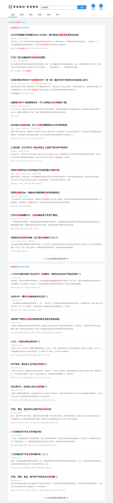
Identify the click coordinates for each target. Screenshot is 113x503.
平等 (14, 161)
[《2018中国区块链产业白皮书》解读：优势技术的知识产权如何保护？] (46, 274)
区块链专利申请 (18, 445)
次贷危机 (37, 333)
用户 (58, 15)
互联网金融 (16, 229)
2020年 (40, 48)
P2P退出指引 (51, 400)
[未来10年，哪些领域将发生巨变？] (29, 296)
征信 (20, 251)
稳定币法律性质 (41, 423)
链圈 (49, 468)
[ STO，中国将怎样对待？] (25, 342)
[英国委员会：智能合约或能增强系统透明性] (35, 192)
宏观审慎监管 (48, 333)
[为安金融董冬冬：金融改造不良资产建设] (34, 215)
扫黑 (24, 93)
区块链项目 (27, 468)
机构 (22, 15)
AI (41, 310)
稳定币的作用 (53, 423)
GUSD (29, 423)
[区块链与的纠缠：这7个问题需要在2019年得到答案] (39, 125)
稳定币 (15, 423)
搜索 (82, 7)
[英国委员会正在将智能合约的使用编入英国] (35, 170)
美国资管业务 (27, 333)
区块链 (15, 138)
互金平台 (15, 400)
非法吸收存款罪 (27, 378)
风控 (33, 400)
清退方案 (40, 400)
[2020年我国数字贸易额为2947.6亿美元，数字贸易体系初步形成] (45, 35)
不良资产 (35, 229)
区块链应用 (27, 287)
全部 (13, 15)
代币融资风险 (47, 490)
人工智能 (15, 116)
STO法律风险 (45, 355)
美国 (14, 251)
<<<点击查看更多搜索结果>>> (56, 259)
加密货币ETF (40, 138)
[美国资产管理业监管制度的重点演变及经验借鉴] (35, 319)
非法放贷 (31, 93)
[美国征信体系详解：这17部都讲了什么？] (34, 238)
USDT (22, 423)
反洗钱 (41, 445)
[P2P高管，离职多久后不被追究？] (29, 364)
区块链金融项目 (51, 445)
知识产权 (37, 287)
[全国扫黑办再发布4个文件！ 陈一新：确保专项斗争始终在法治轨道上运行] (49, 80)
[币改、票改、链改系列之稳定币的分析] (31, 409)
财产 (33, 161)
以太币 (39, 161)
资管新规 (15, 333)
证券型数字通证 (40, 468)
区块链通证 (23, 355)
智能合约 (15, 183)
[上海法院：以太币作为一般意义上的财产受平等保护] (39, 147)
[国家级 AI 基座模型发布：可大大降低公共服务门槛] (39, 102)
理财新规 (58, 333)
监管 (26, 251)
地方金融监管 (17, 71)
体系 (46, 48)
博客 (40, 15)
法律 (22, 138)
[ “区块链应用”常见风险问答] (26, 432)
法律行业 (34, 310)
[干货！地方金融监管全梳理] (28, 57)
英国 (30, 183)
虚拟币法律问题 (59, 490)
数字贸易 (19, 48)
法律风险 (38, 378)
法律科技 (25, 310)
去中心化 (29, 138)
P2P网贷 (15, 378)
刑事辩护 (15, 310)
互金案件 (47, 378)
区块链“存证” (31, 445)
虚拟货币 (28, 490)
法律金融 (26, 229)
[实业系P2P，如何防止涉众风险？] (29, 387)
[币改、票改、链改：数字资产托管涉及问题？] (34, 477)
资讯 (31, 15)
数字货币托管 (17, 490)
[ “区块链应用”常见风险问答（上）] (29, 454)
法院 (20, 161)
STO (14, 355)
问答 (49, 15)
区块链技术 (38, 183)
